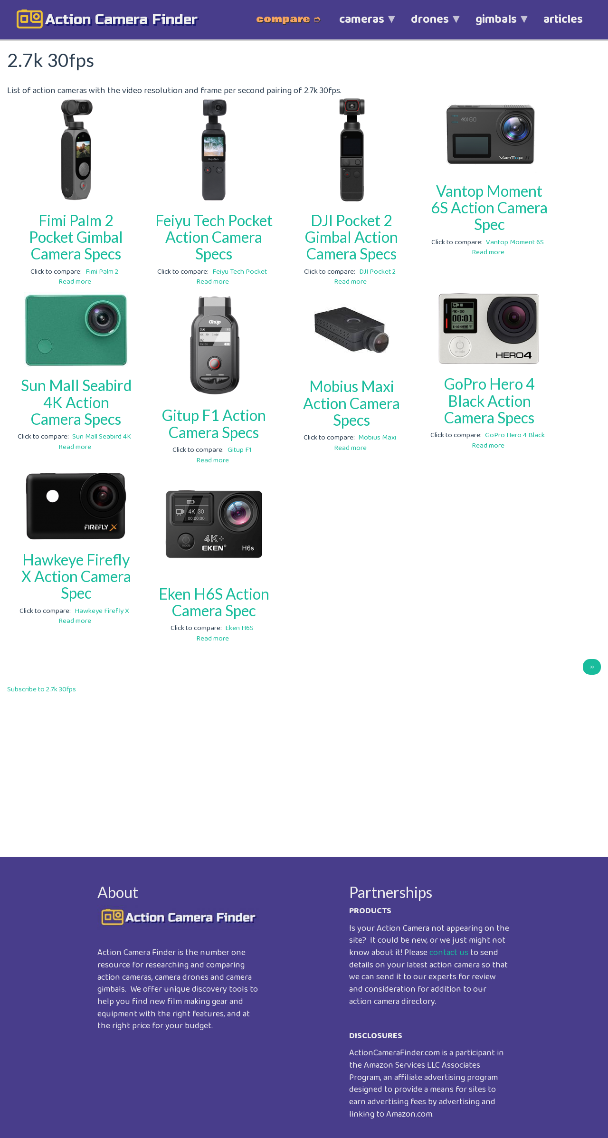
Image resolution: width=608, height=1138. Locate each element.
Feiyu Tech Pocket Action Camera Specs (214, 237)
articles (563, 19)
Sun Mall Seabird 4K (101, 436)
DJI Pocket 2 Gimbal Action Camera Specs (351, 237)
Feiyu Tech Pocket (239, 271)
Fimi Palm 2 (102, 271)
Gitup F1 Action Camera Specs (214, 423)
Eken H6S (239, 628)
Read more (74, 281)
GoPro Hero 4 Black (515, 435)
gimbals (496, 24)
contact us (448, 952)
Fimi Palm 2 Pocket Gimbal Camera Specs (76, 237)
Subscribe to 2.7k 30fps (41, 689)
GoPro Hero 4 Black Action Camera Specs (489, 400)
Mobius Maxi (377, 437)
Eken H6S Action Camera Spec (214, 602)
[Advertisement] (292, 768)
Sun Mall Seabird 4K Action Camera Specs (76, 402)
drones (430, 24)
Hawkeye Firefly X (102, 611)
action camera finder (121, 19)
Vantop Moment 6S (515, 242)
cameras (362, 24)
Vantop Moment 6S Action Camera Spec (489, 207)
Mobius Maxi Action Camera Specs (351, 403)
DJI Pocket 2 (377, 271)
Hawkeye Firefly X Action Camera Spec (76, 576)
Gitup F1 (240, 450)
